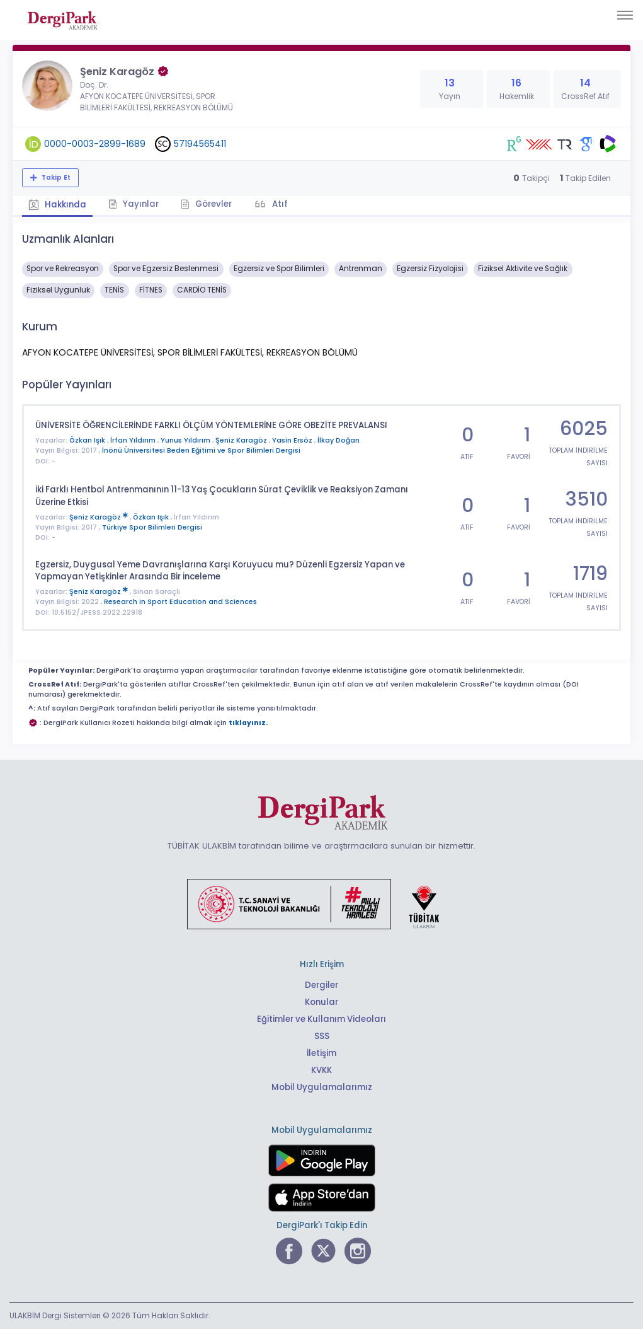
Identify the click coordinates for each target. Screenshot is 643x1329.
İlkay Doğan (338, 440)
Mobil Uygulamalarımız (321, 1087)
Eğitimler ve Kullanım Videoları (321, 1019)
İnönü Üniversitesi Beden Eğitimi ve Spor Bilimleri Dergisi (201, 450)
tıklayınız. (248, 723)
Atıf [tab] (279, 204)
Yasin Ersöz (293, 440)
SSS (321, 1036)
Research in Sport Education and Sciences (180, 601)
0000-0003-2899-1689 (94, 143)
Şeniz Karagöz (242, 440)
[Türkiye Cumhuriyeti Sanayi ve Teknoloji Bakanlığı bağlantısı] (321, 903)
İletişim (321, 1053)
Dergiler (321, 985)
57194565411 (200, 143)
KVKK (321, 1070)
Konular (321, 1002)
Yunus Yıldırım (186, 440)
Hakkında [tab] (57, 205)
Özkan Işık (88, 440)
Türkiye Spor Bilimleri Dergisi (152, 527)
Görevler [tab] (206, 204)
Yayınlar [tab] (133, 204)
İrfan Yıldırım (133, 440)
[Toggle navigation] (625, 15)
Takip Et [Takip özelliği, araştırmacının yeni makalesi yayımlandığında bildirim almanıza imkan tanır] (55, 177)
